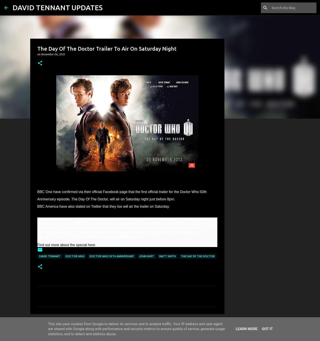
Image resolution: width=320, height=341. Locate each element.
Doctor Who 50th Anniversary (112, 256)
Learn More (246, 329)
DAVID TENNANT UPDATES (57, 8)
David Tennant (49, 256)
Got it (267, 329)
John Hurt (146, 256)
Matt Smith (167, 256)
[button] (40, 63)
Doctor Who (75, 256)
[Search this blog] (293, 7)
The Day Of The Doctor (198, 256)
